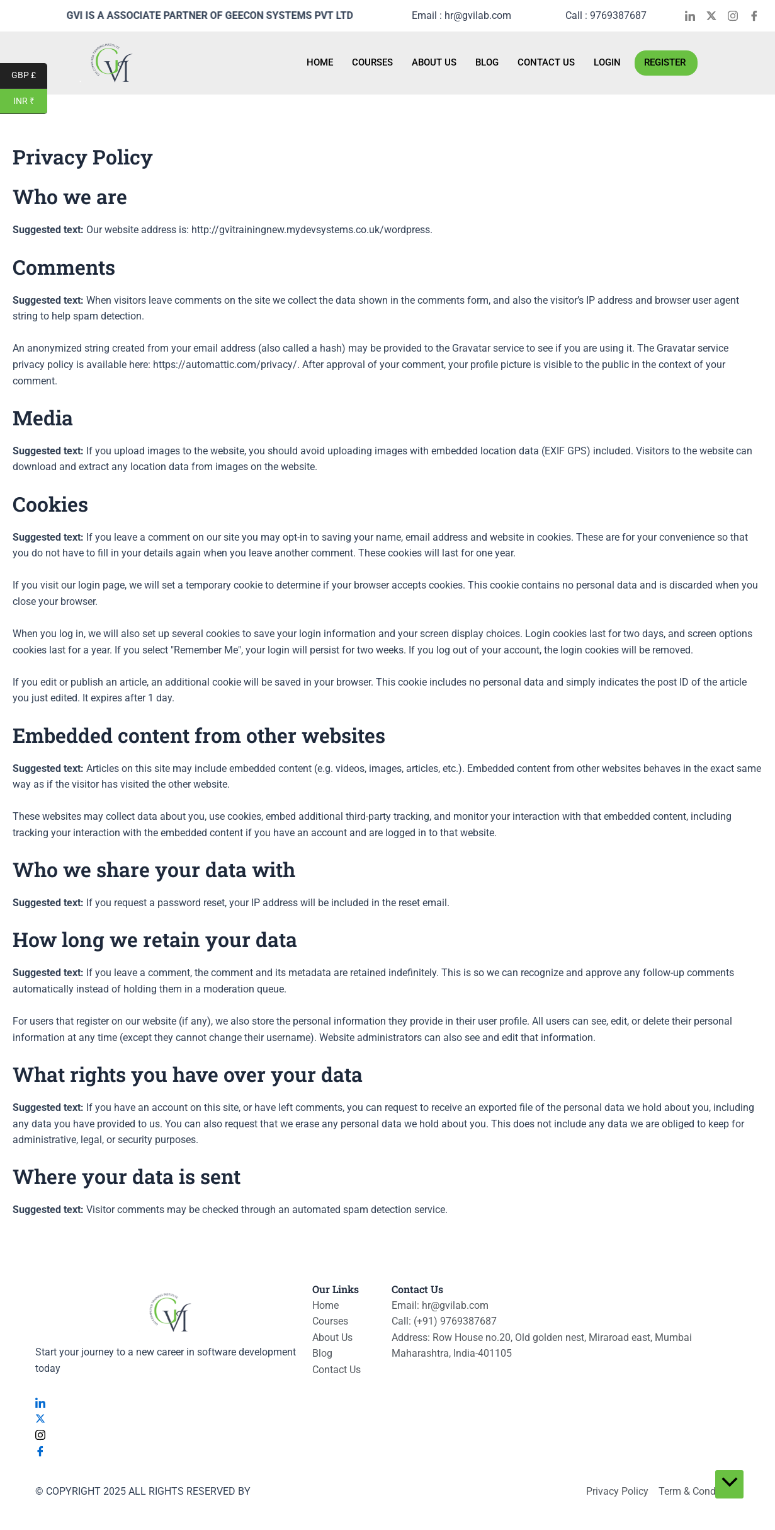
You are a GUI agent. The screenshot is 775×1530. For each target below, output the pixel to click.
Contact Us (546, 62)
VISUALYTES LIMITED (301, 1491)
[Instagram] (737, 15)
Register (665, 62)
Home (320, 62)
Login (607, 62)
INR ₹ (30, 101)
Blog (487, 62)
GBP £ (29, 76)
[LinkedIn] (694, 15)
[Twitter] (715, 15)
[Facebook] (758, 15)
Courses (372, 62)
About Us (434, 62)
